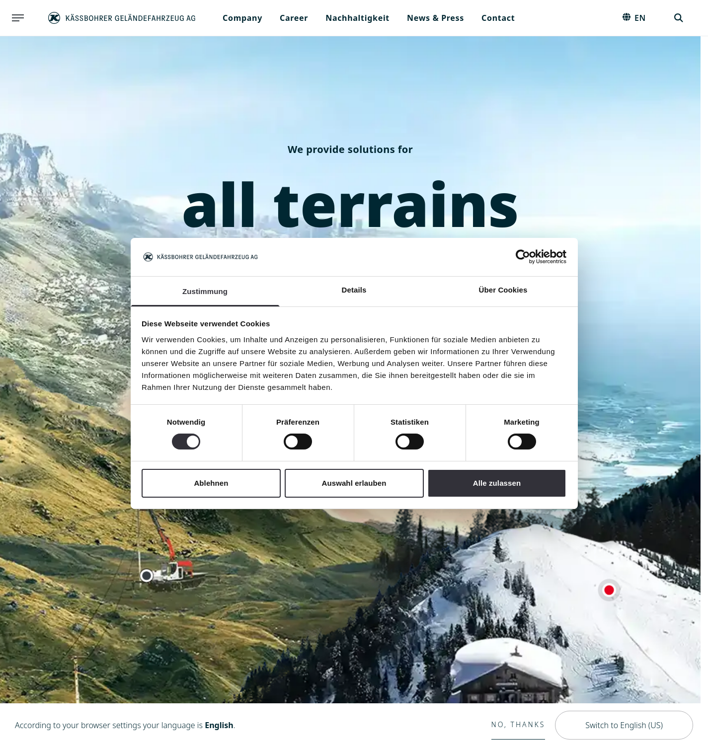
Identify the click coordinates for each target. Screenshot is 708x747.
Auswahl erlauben (354, 483)
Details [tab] (354, 290)
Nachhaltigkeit (357, 17)
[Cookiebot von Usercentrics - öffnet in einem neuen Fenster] (522, 256)
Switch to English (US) (624, 725)
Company (242, 17)
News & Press (435, 17)
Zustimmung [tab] (205, 291)
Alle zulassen (497, 483)
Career (294, 17)
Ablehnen (211, 483)
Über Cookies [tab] (503, 290)
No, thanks (518, 724)
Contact (498, 17)
